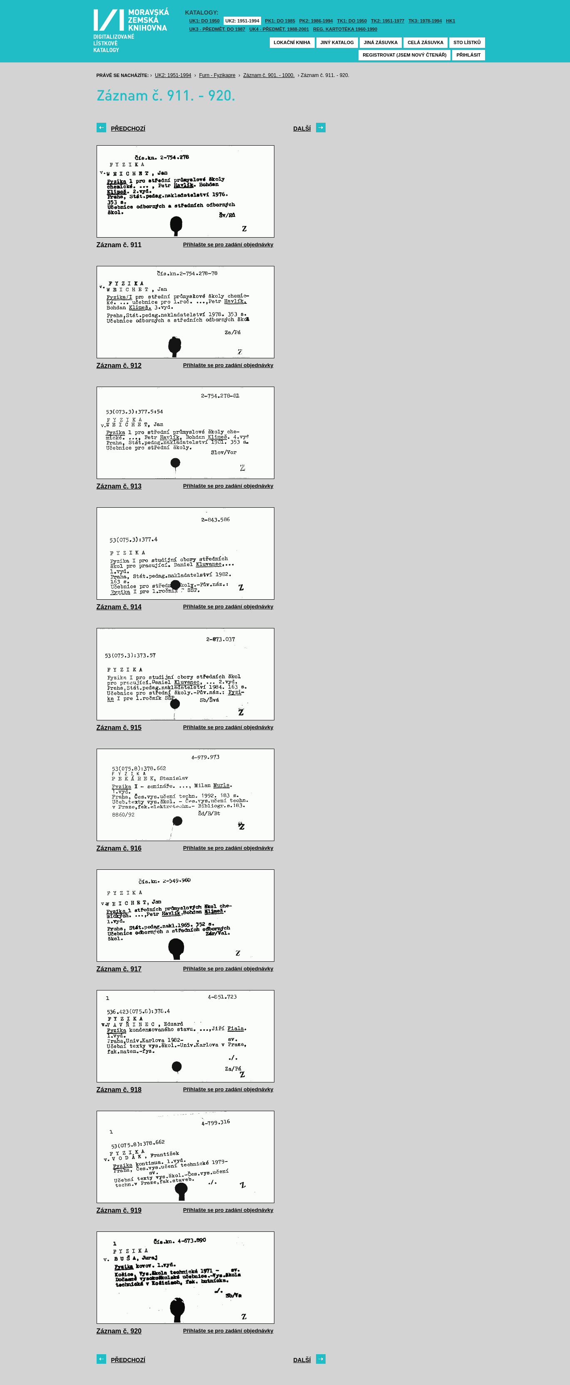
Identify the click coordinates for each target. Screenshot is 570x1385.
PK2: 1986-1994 (316, 20)
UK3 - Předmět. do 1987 (217, 29)
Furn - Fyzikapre (217, 75)
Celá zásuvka (425, 42)
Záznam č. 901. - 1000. (268, 75)
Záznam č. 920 (119, 1331)
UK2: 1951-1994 (242, 20)
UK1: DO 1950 (204, 20)
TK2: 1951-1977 (387, 20)
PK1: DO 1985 (280, 20)
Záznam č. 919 (119, 1210)
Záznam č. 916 (119, 848)
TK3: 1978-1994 (425, 20)
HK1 (450, 20)
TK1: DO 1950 (352, 20)
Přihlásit (468, 54)
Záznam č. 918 (119, 1089)
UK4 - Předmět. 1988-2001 (279, 29)
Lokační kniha (292, 42)
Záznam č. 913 (119, 486)
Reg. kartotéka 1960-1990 (345, 29)
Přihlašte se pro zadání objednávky (228, 244)
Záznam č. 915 (119, 727)
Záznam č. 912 (119, 365)
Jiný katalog (337, 42)
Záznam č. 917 (119, 969)
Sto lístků (466, 42)
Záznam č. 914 (119, 607)
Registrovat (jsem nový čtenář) (404, 54)
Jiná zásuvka (381, 42)
